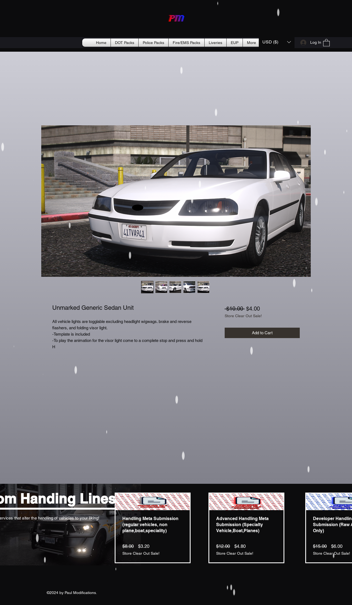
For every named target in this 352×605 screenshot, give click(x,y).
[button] (277, 42)
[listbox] (277, 42)
